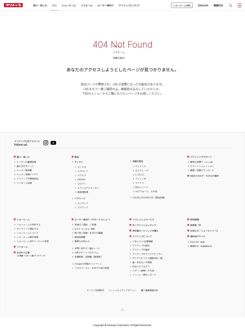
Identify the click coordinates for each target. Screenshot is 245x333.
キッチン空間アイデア (27, 174)
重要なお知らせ (82, 241)
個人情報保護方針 (149, 290)
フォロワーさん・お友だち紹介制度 (91, 267)
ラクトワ (139, 182)
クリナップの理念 (141, 245)
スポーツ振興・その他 (143, 270)
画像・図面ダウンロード (202, 170)
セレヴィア (82, 203)
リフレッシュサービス (143, 219)
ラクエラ (81, 175)
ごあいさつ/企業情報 (142, 241)
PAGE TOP (123, 310)
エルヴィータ (141, 170)
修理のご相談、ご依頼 (85, 224)
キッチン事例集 (24, 170)
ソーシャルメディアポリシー (122, 290)
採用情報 (194, 219)
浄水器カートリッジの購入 (145, 230)
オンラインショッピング (144, 225)
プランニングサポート (201, 156)
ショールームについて (27, 232)
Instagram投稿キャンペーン (88, 263)
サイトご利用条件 (95, 290)
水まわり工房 (31, 254)
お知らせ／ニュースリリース (204, 230)
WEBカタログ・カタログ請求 (204, 175)
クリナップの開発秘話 (27, 178)
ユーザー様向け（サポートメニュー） (92, 219)
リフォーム (86, 5)
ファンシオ (140, 178)
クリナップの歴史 (141, 249)
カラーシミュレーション (202, 166)
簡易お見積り (202, 161)
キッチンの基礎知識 (26, 161)
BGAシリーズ (141, 187)
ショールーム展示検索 (27, 237)
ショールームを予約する (29, 224)
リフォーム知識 (24, 182)
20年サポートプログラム (86, 252)
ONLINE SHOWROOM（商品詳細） (149, 197)
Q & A (85, 228)
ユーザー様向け (105, 5)
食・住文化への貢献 (142, 262)
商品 (76, 156)
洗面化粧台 (137, 161)
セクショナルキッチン (88, 187)
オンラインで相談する (27, 228)
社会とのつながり (141, 266)
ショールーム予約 (182, 5)
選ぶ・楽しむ (40, 5)
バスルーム (79, 198)
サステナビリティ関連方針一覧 (147, 258)
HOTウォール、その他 (146, 191)
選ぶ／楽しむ (23, 156)
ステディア (82, 171)
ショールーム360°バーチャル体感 (33, 241)
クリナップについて (129, 5)
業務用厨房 (82, 192)
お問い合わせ (87, 248)
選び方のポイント (25, 166)
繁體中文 (218, 5)
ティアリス (140, 166)
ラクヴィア (82, 207)
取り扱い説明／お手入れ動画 (88, 232)
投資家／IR (195, 225)
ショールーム (69, 5)
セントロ (81, 167)
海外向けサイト (197, 236)
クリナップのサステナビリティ (147, 254)
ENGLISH (203, 5)
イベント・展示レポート (144, 274)
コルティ (81, 183)
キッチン (78, 161)
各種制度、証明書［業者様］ (88, 256)
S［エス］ (140, 174)
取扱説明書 (79, 237)
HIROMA (81, 179)
